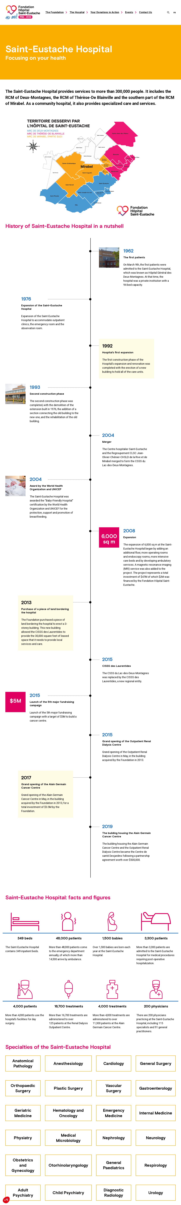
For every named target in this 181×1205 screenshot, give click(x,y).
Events (129, 12)
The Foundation (54, 12)
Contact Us (145, 12)
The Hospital (77, 12)
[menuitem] (174, 12)
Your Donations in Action (105, 12)
